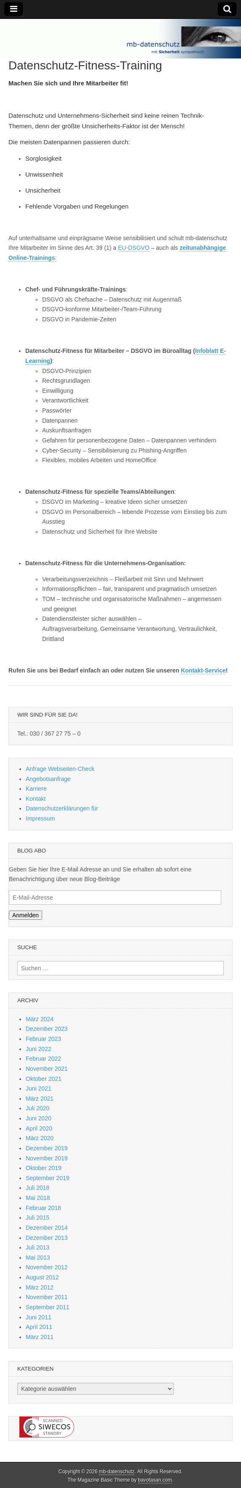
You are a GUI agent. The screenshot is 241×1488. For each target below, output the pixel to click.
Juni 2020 (38, 1118)
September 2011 (48, 1307)
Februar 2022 (43, 1058)
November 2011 (47, 1297)
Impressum (40, 818)
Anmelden (25, 915)
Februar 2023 (43, 1038)
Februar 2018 (43, 1208)
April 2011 (39, 1327)
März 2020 (40, 1138)
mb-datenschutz (117, 1472)
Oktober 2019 (44, 1168)
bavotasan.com (155, 1480)
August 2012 (42, 1277)
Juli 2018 (37, 1187)
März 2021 (40, 1098)
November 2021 (47, 1068)
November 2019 (47, 1158)
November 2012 (47, 1267)
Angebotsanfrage (48, 779)
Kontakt (36, 798)
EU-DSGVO (134, 247)
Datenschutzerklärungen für (62, 808)
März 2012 (40, 1287)
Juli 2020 (37, 1108)
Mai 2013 (38, 1257)
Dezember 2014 (47, 1227)
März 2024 (40, 1019)
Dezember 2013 (47, 1237)
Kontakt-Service (203, 670)
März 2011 (40, 1337)
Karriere (36, 788)
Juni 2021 (38, 1088)
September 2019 (48, 1178)
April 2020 (39, 1128)
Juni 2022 (38, 1049)
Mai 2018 (38, 1197)
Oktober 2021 (44, 1078)
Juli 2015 (37, 1217)
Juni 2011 (38, 1317)
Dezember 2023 (47, 1028)
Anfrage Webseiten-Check (60, 768)
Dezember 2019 (47, 1148)
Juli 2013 (37, 1247)
